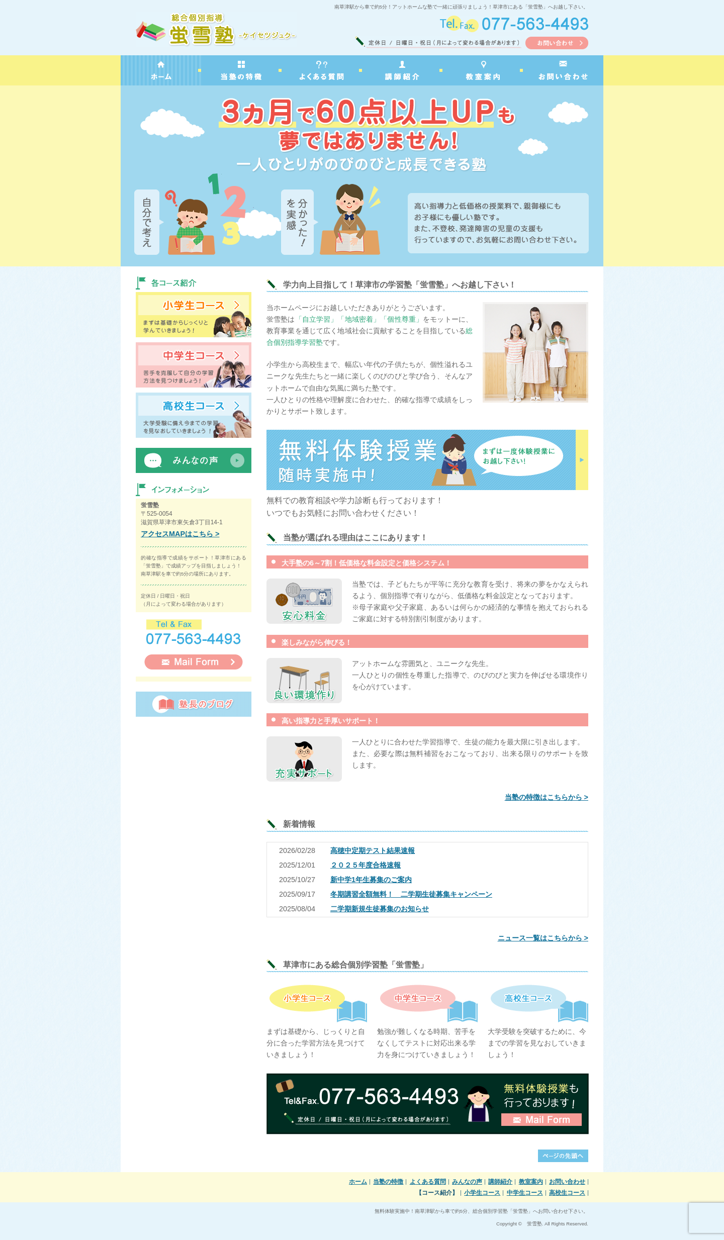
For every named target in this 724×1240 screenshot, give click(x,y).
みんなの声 (467, 1181)
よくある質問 (428, 1181)
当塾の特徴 (388, 1181)
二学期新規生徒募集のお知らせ (379, 909)
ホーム (358, 1181)
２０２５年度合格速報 (365, 865)
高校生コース (567, 1192)
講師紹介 (500, 1181)
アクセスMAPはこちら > (180, 534)
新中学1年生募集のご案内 (371, 880)
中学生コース (525, 1192)
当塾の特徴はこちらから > (546, 797)
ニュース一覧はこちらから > (543, 938)
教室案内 (531, 1181)
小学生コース (482, 1192)
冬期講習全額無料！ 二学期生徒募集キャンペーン (411, 894)
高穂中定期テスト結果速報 (372, 850)
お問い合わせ (567, 1181)
